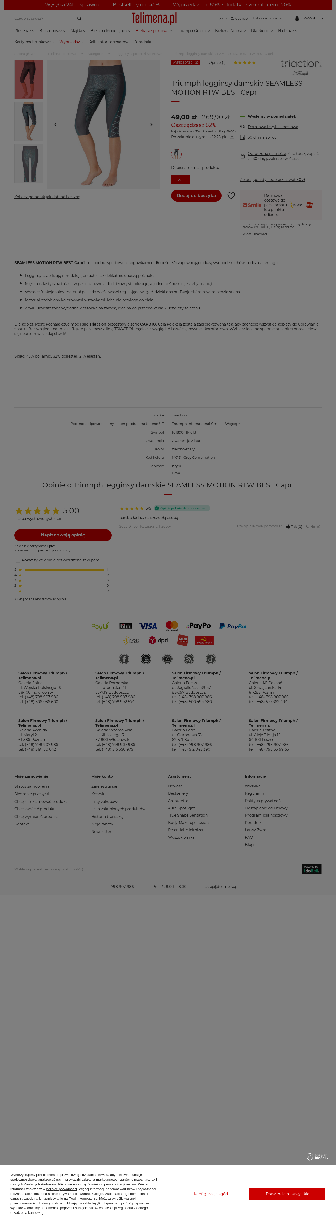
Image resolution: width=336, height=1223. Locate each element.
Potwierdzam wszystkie (287, 1193)
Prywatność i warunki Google (81, 1194)
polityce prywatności (61, 1189)
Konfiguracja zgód (211, 1193)
